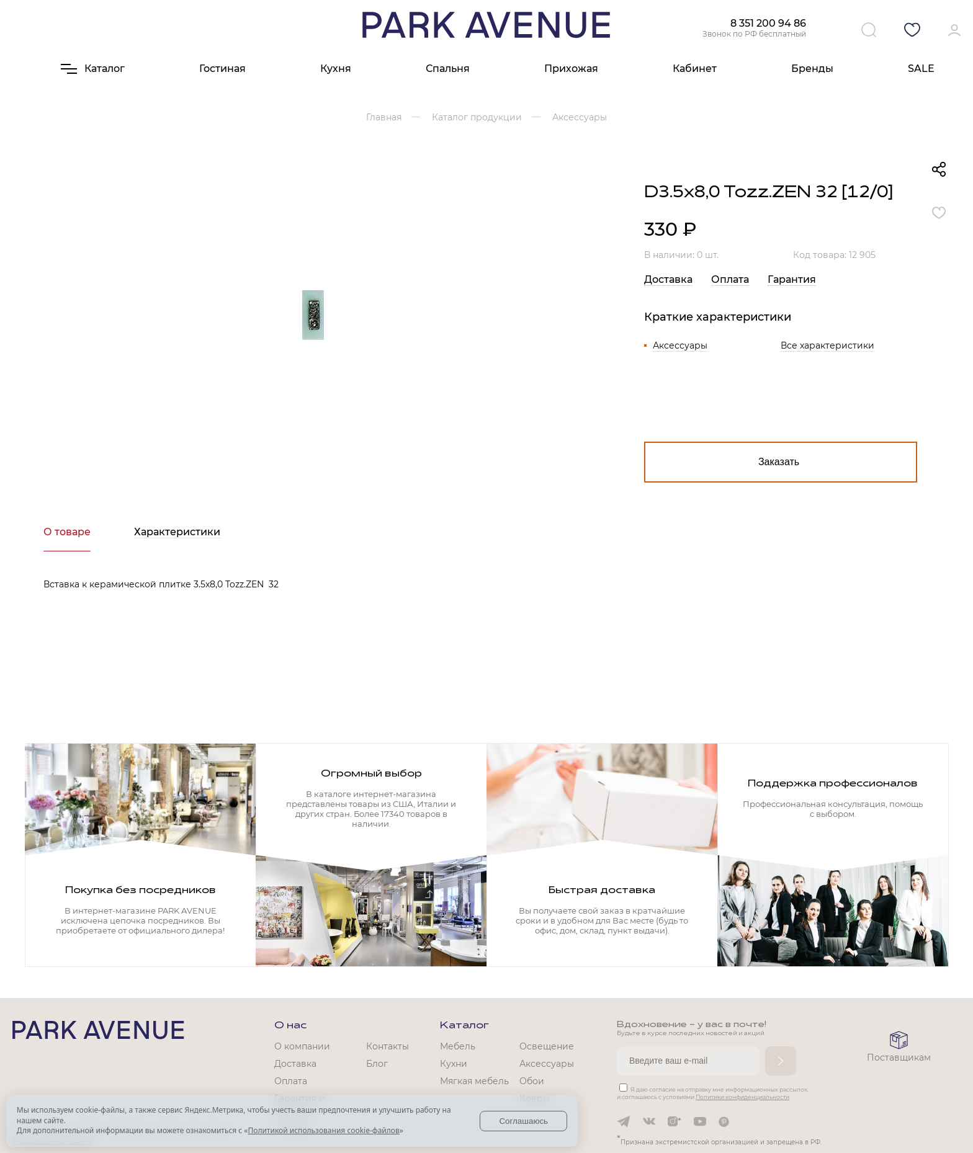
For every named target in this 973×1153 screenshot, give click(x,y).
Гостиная (222, 68)
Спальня (448, 68)
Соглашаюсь (523, 1121)
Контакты (387, 1046)
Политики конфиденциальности (742, 1096)
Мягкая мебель (474, 1081)
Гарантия (792, 279)
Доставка (668, 279)
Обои (531, 1081)
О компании (302, 1046)
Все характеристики (827, 345)
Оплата (730, 279)
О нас (290, 1026)
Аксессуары (680, 345)
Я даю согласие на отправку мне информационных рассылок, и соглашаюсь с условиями (713, 1093)
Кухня (335, 68)
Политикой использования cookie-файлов (323, 1130)
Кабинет (695, 68)
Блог (377, 1063)
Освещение (546, 1046)
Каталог (464, 1026)
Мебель (457, 1046)
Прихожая (571, 68)
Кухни (453, 1063)
